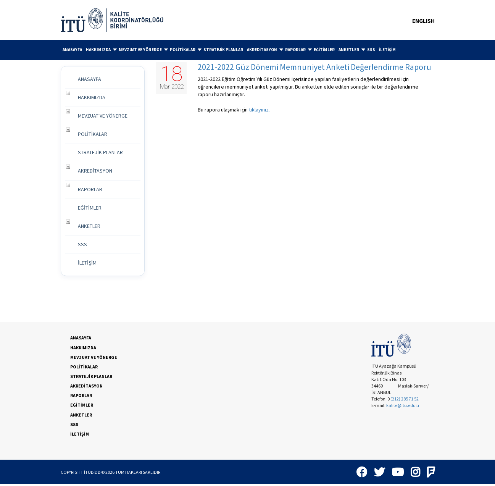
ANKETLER (352, 50)
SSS (371, 49)
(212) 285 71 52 (404, 401)
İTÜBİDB (92, 474)
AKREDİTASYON (265, 50)
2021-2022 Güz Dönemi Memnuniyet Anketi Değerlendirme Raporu (314, 66)
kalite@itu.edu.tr (402, 407)
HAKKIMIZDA (101, 50)
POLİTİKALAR (186, 50)
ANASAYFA (72, 49)
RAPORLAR (298, 50)
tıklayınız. (259, 109)
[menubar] (248, 50)
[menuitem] (72, 50)
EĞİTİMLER (324, 49)
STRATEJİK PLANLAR (223, 49)
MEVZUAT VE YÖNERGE (143, 50)
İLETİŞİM (387, 49)
